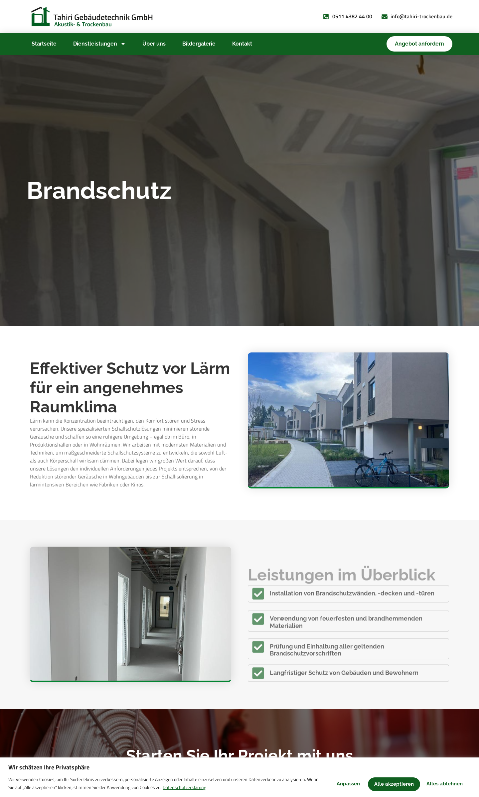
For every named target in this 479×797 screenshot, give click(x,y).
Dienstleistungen (99, 44)
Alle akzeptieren (441, 783)
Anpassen (330, 783)
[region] (239, 777)
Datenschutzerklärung (222, 787)
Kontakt (242, 44)
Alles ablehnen (381, 783)
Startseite (44, 44)
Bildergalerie (199, 44)
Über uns (154, 44)
